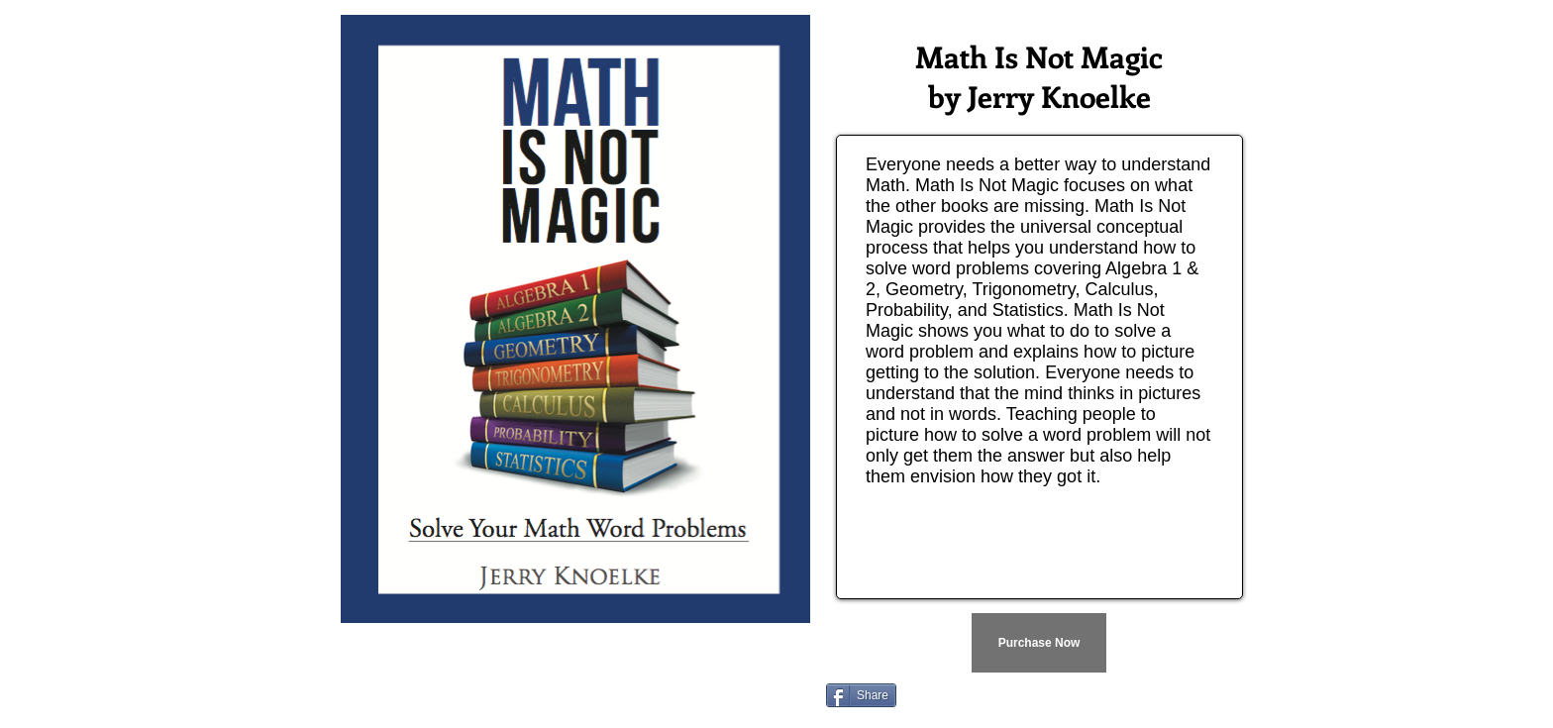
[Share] (861, 695)
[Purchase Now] (1039, 643)
